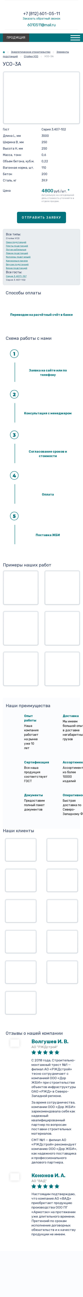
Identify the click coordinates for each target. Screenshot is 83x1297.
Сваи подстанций (16, 242)
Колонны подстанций (18, 256)
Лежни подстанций (17, 253)
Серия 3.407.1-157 (16, 276)
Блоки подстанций (16, 268)
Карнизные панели (17, 260)
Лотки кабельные (16, 249)
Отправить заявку (41, 217)
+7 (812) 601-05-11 (41, 13)
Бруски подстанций (17, 264)
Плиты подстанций (17, 245)
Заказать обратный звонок (41, 18)
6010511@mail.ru (41, 25)
